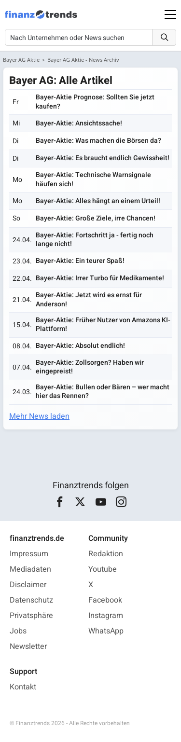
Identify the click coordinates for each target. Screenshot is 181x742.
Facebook (105, 600)
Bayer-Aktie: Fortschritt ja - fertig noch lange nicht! (94, 239)
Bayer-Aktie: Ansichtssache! (79, 123)
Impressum (29, 554)
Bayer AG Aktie (21, 59)
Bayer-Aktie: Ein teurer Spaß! (80, 261)
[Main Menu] (170, 14)
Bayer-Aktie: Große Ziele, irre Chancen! (95, 218)
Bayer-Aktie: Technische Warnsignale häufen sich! (93, 179)
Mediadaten (30, 569)
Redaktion (105, 554)
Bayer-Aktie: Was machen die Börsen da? (98, 141)
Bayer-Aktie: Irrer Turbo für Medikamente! (100, 278)
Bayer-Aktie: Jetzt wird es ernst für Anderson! (89, 299)
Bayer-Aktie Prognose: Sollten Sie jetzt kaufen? (95, 101)
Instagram (105, 615)
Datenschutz (31, 600)
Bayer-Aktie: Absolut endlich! (80, 346)
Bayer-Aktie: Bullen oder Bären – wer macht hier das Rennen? (102, 391)
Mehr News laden (39, 416)
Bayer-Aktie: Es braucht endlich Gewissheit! (102, 158)
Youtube (102, 569)
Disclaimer (28, 585)
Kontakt (23, 687)
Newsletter (28, 646)
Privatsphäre (31, 615)
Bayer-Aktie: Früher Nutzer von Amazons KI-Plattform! (103, 324)
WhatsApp (106, 631)
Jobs (18, 631)
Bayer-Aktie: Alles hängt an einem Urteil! (98, 201)
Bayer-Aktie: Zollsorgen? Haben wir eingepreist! (90, 366)
